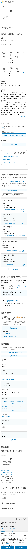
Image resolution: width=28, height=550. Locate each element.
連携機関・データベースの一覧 (18, 181)
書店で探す (14, 145)
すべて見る (23, 71)
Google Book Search (10, 336)
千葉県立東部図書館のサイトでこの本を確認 (15, 264)
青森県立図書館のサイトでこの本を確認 (15, 223)
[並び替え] (7, 194)
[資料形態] (18, 194)
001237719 (20, 401)
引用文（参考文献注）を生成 (10, 156)
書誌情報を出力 (6, 159)
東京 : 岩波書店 (6, 417)
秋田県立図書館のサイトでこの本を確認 (15, 236)
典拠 (14, 403)
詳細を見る (7, 543)
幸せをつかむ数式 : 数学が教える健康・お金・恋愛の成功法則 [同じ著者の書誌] (7, 472)
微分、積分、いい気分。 (8, 379)
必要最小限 (7, 547)
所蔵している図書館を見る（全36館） (14, 135)
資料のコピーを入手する (7, 531)
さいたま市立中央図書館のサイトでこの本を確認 (15, 250)
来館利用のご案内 (21, 286)
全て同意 (21, 547)
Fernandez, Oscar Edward (9, 401)
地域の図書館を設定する (17, 190)
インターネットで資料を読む (8, 529)
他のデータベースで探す (9, 162)
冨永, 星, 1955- (6, 406)
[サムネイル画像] (7, 463)
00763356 (5, 408)
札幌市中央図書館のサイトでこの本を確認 (15, 210)
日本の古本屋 (7, 334)
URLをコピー (9, 152)
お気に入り (4, 152)
